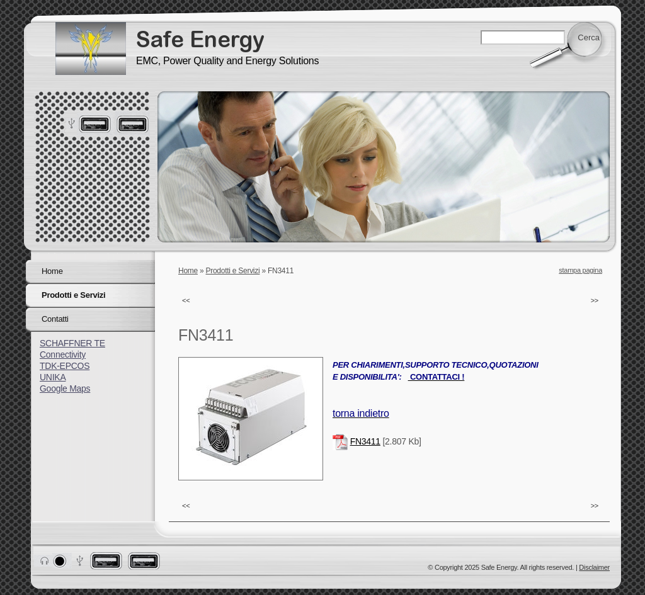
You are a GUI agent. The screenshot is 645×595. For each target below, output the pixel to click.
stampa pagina (580, 270)
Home (188, 270)
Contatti (55, 319)
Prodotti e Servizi (233, 270)
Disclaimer (594, 567)
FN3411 (365, 441)
